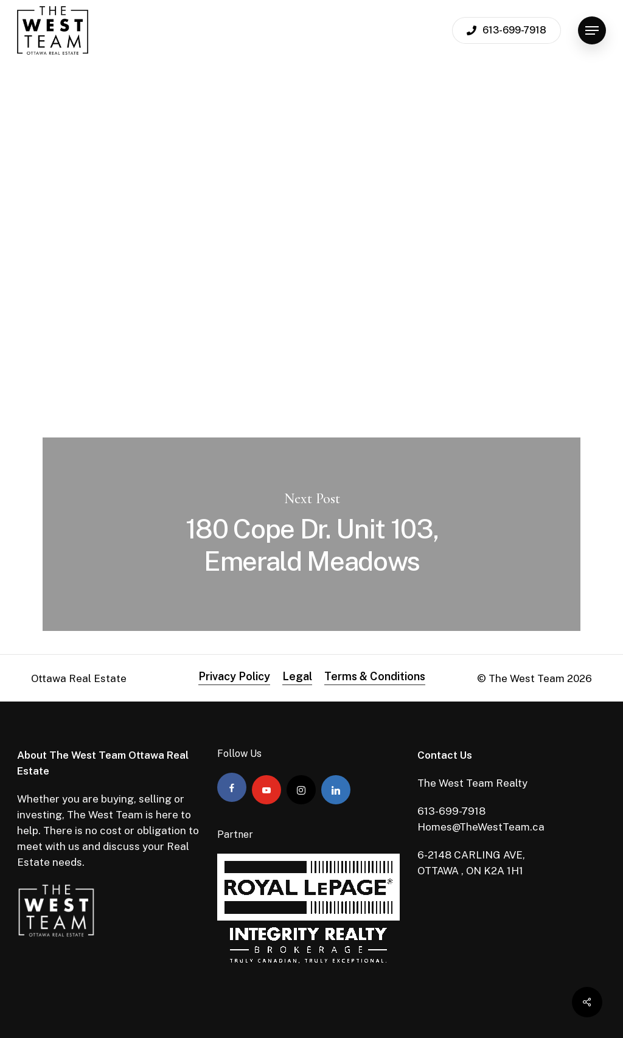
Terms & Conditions (374, 676)
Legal (297, 676)
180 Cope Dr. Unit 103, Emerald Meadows (311, 534)
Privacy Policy (234, 676)
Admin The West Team (119, 200)
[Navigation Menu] (592, 30)
